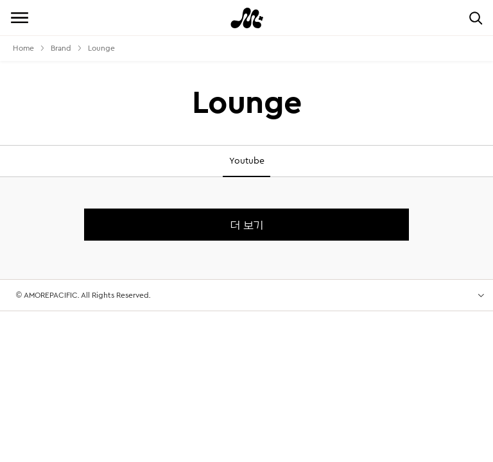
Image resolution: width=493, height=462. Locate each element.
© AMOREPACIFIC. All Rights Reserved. (83, 290)
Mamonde (246, 17)
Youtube (246, 161)
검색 (475, 17)
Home (23, 48)
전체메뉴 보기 (19, 17)
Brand (61, 48)
